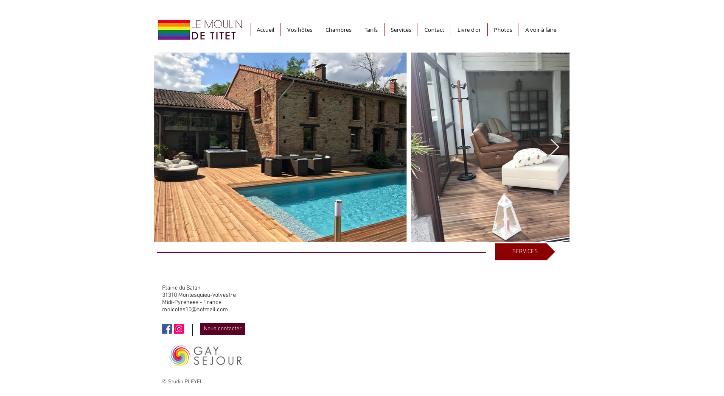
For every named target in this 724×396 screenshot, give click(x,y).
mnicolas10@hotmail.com (195, 309)
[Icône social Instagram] (179, 329)
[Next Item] (555, 147)
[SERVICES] (525, 251)
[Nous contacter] (222, 329)
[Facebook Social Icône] (167, 329)
